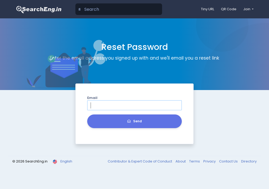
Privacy (209, 161)
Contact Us (229, 161)
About (181, 161)
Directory (249, 161)
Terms (195, 161)
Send (134, 121)
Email (92, 97)
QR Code (228, 9)
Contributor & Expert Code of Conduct (140, 161)
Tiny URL (207, 9)
